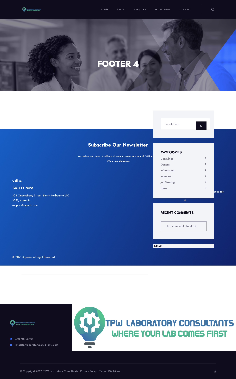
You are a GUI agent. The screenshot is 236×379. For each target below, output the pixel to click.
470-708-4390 (24, 339)
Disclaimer (114, 371)
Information (167, 170)
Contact (185, 9)
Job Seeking (168, 182)
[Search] (201, 125)
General (165, 164)
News (164, 188)
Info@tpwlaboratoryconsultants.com (36, 345)
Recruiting (162, 9)
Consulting (167, 159)
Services (140, 9)
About (121, 9)
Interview (166, 176)
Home (105, 9)
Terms (102, 371)
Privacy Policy (88, 371)
